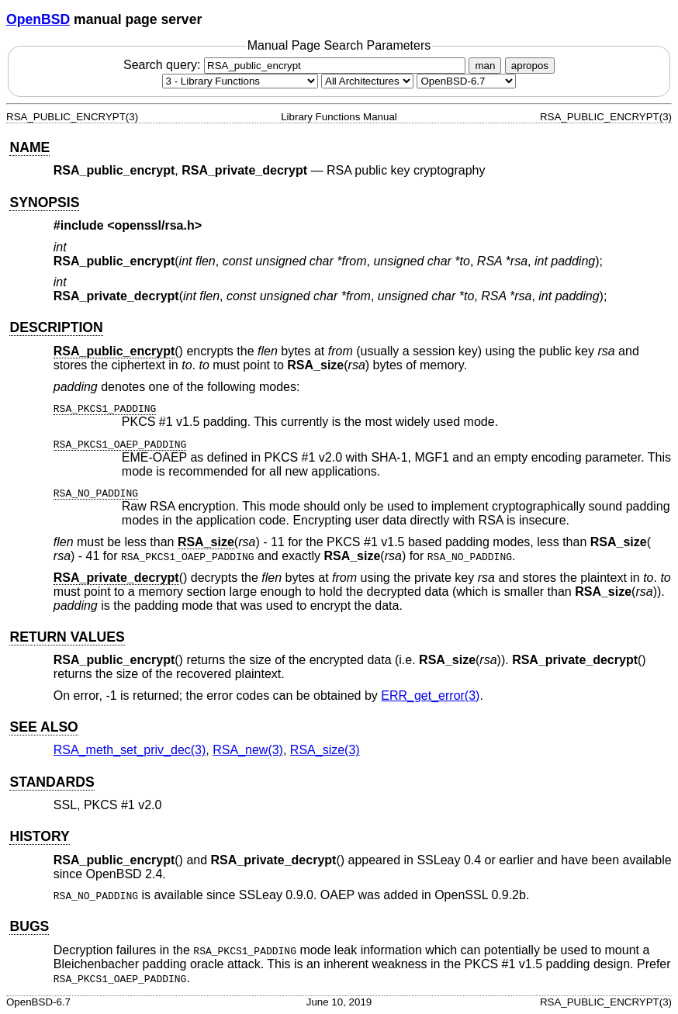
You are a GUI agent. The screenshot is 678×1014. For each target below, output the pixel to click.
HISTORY (39, 836)
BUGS (29, 926)
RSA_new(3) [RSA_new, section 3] (248, 749)
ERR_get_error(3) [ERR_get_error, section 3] (430, 695)
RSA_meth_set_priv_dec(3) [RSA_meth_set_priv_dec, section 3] (130, 749)
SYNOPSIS (44, 202)
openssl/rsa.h (155, 225)
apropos (529, 65)
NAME (29, 147)
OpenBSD (38, 19)
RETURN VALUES (66, 637)
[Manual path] (466, 81)
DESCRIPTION (55, 327)
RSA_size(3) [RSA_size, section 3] (325, 749)
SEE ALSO (43, 727)
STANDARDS (51, 782)
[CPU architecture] (367, 81)
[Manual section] (240, 81)
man (485, 65)
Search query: (296, 64)
